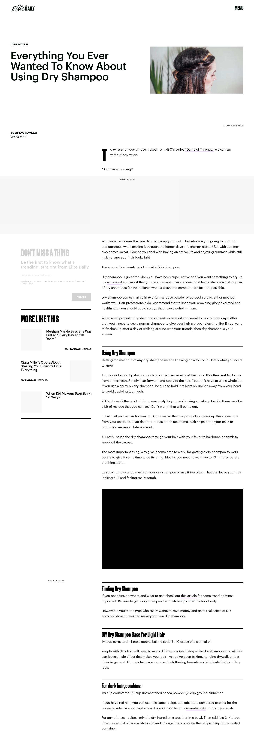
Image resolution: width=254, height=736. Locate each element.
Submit (81, 300)
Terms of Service (75, 284)
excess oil (114, 282)
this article (189, 596)
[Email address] (56, 279)
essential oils (196, 708)
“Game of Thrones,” (199, 149)
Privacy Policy (27, 286)
